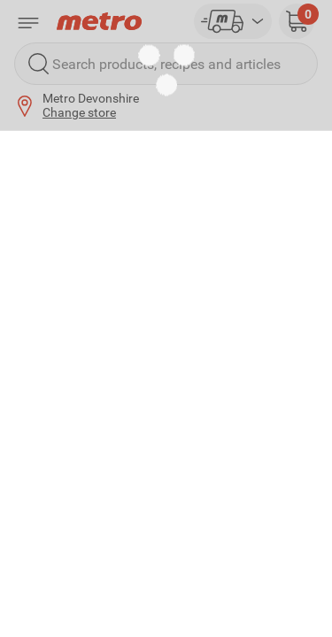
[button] (296, 21)
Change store (79, 112)
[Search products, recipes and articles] (166, 63)
